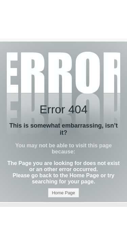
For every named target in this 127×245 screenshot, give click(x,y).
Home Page (63, 192)
